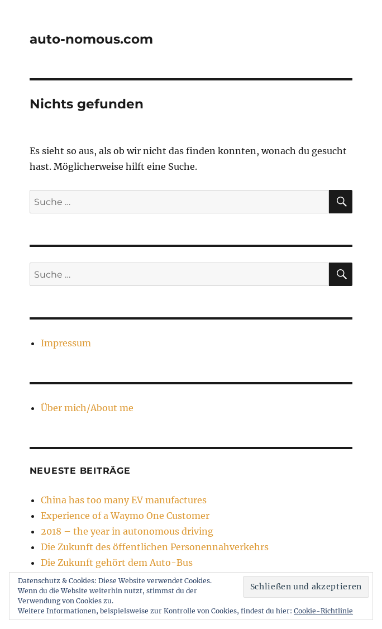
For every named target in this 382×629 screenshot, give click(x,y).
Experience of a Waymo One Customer (125, 515)
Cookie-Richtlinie (323, 611)
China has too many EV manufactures (124, 500)
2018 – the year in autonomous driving (127, 531)
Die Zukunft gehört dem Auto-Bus (117, 562)
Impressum (66, 343)
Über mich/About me (87, 407)
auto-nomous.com (91, 39)
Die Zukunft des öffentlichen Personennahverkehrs (155, 546)
